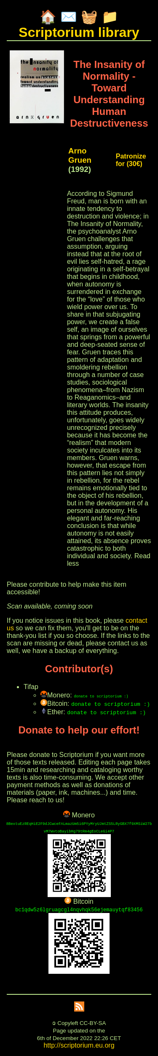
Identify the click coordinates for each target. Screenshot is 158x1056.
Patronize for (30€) (131, 160)
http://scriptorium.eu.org (78, 1045)
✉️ (68, 16)
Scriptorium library (79, 32)
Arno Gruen (79, 155)
